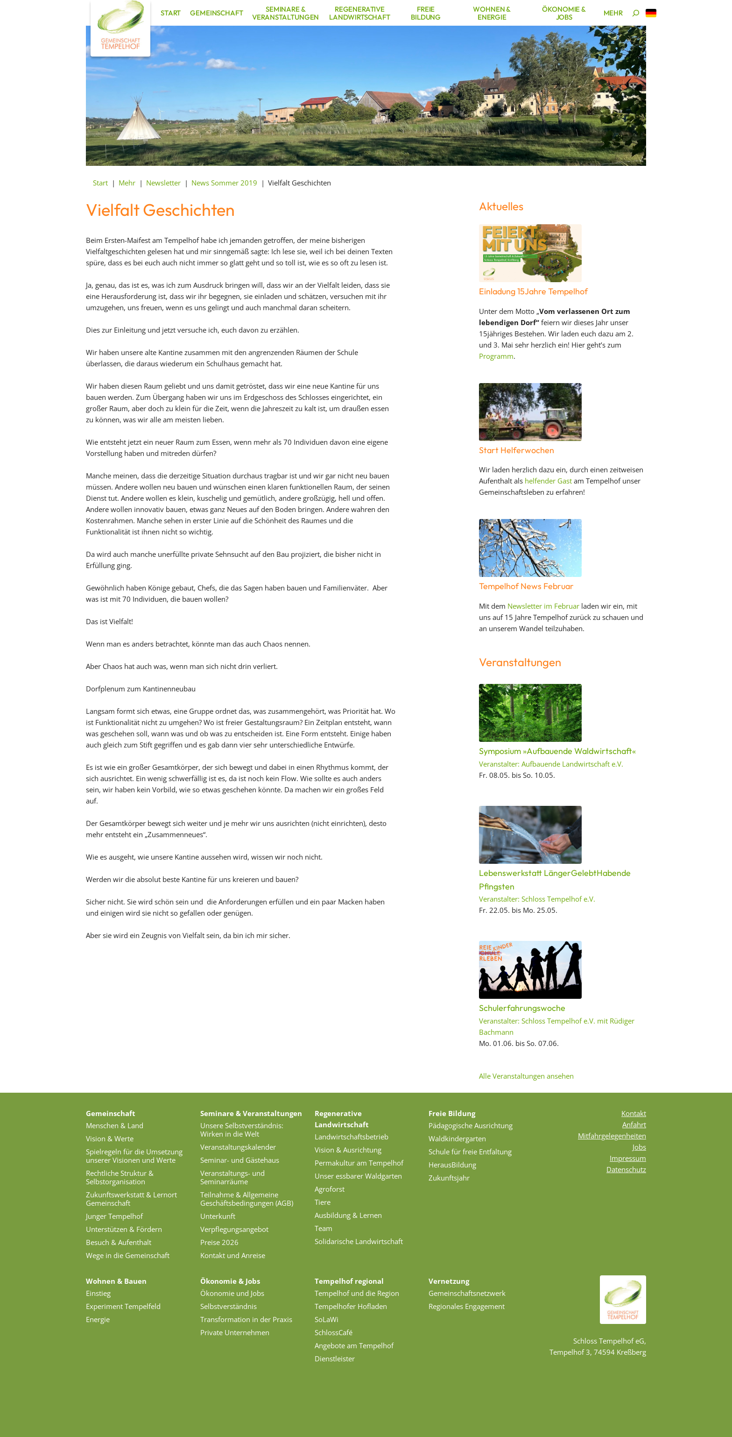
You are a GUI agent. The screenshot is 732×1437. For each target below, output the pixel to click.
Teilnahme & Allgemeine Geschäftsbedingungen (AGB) (246, 1199)
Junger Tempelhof (114, 1216)
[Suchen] (635, 13)
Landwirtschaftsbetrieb (351, 1136)
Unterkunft (217, 1216)
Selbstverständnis (228, 1306)
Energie (98, 1319)
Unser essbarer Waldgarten (358, 1176)
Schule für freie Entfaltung (470, 1151)
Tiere (323, 1202)
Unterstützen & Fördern (124, 1229)
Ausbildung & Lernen (348, 1215)
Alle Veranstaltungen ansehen (526, 1076)
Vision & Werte (110, 1138)
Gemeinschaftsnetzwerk (467, 1293)
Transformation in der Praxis (246, 1319)
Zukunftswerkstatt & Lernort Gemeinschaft (131, 1199)
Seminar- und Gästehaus (239, 1160)
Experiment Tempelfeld (123, 1306)
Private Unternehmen (234, 1332)
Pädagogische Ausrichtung (471, 1125)
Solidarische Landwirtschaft (359, 1241)
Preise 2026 (219, 1242)
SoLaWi (326, 1319)
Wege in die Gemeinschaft (127, 1255)
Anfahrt (634, 1124)
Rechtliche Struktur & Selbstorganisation (120, 1177)
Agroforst (330, 1189)
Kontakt (633, 1113)
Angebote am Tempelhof (354, 1345)
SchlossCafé (333, 1332)
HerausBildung (452, 1164)
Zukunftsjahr (449, 1177)
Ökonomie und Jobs (232, 1293)
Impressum (628, 1158)
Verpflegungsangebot (234, 1229)
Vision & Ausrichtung (348, 1149)
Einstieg (98, 1293)
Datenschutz (626, 1169)
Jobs (639, 1147)
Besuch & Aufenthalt (118, 1242)
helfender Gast (548, 480)
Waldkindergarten (457, 1138)
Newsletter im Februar (543, 606)
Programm (496, 356)
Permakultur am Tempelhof (359, 1162)
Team (323, 1228)
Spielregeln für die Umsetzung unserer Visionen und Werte (134, 1156)
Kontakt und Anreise (232, 1255)
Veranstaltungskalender (238, 1147)
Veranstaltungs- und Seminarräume (232, 1177)
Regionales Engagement (467, 1306)
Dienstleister (335, 1358)
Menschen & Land (114, 1125)
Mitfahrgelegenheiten (612, 1135)
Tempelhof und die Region (357, 1293)
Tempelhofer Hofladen (351, 1306)
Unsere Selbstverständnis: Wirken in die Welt (241, 1129)
